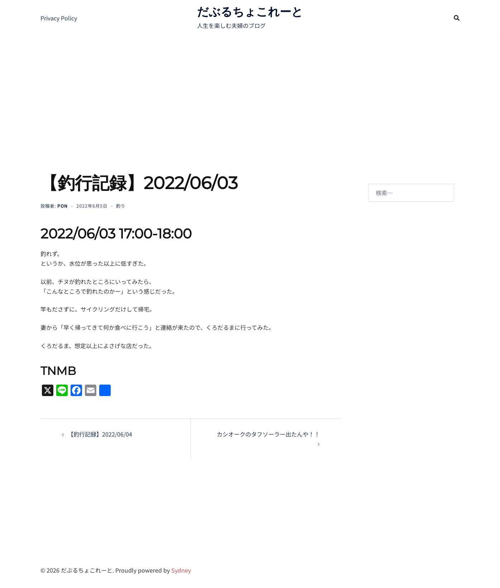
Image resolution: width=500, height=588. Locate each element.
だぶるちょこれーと (250, 12)
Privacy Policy (58, 18)
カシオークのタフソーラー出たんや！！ (268, 434)
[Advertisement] (250, 89)
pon (62, 206)
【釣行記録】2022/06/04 (100, 434)
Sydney (181, 570)
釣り (120, 206)
